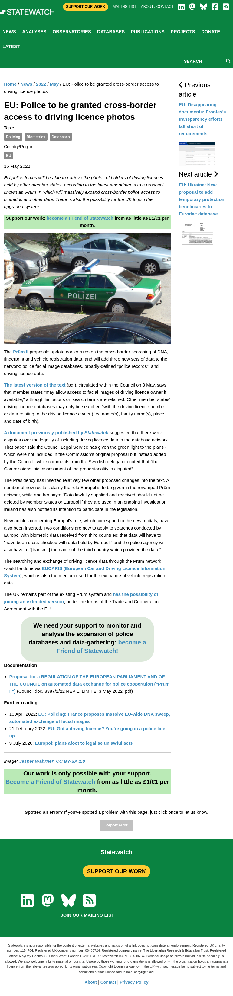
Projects (183, 31)
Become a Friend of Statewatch (50, 781)
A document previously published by (56, 432)
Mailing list (124, 7)
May (54, 84)
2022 (41, 84)
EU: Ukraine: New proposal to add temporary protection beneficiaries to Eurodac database (202, 199)
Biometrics (36, 137)
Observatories (72, 31)
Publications (147, 31)
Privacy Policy (134, 982)
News (9, 31)
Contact (108, 982)
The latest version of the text (34, 384)
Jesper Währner (36, 761)
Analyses (34, 31)
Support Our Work (85, 7)
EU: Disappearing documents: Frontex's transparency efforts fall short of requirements (202, 119)
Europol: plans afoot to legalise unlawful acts (84, 743)
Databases (111, 31)
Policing (13, 137)
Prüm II (20, 351)
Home (10, 84)
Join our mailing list (87, 915)
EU (8, 156)
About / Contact (157, 7)
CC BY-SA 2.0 (70, 761)
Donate (210, 31)
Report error (116, 825)
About (91, 982)
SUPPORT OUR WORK (116, 871)
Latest (11, 46)
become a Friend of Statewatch (80, 218)
